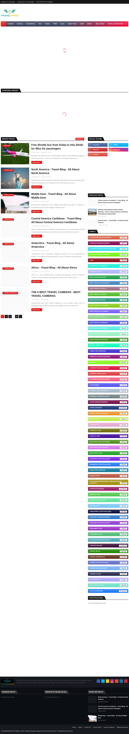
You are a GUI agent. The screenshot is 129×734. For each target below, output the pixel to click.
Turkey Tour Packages (108, 563)
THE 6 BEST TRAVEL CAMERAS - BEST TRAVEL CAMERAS (56, 294)
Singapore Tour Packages (108, 512)
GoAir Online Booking (108, 402)
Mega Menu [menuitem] (100, 24)
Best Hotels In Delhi (108, 289)
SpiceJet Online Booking (108, 517)
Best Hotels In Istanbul (108, 306)
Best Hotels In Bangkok (108, 283)
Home (74, 727)
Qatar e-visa (108, 495)
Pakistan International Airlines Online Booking (108, 482)
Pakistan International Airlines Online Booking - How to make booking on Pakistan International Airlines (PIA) (113, 212)
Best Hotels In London (108, 311)
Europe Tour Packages (108, 368)
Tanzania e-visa (108, 534)
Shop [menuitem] (82, 24)
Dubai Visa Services (108, 351)
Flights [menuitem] (11, 24)
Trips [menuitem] (55, 24)
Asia (108, 260)
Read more (36, 162)
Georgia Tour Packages (108, 397)
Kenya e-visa (108, 436)
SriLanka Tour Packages (108, 523)
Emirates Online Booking (108, 357)
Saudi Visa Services (108, 500)
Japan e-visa (108, 425)
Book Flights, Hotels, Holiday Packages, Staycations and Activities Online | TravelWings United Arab (42, 731)
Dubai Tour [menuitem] (72, 24)
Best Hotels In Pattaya (108, 334)
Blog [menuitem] (62, 24)
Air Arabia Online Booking (108, 238)
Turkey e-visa (108, 574)
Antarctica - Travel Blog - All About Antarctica (52, 245)
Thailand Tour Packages (108, 540)
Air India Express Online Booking (108, 249)
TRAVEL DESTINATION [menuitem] (115, 24)
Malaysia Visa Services (108, 448)
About (80, 727)
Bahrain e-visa (108, 272)
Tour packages (108, 546)
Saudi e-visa (108, 506)
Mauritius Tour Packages (108, 465)
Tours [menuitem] (47, 24)
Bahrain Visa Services (108, 266)
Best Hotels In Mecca (108, 317)
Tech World (35, 152)
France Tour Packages (108, 391)
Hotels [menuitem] (20, 24)
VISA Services (108, 580)
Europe (108, 363)
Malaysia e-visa (108, 453)
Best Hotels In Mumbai (108, 328)
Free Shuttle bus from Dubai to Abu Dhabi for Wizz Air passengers (57, 146)
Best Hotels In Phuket (108, 340)
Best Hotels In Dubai (108, 294)
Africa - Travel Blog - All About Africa (54, 267)
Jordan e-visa (108, 431)
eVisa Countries (108, 591)
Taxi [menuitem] (39, 24)
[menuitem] (3, 24)
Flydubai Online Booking (108, 380)
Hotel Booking (108, 408)
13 (16, 316)
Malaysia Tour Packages (108, 442)
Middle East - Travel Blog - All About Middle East (53, 195)
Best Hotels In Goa (108, 300)
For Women (108, 385)
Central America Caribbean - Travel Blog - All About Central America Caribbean (57, 220)
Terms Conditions (109, 727)
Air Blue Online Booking (108, 243)
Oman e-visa (108, 476)
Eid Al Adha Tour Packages (44, 2)
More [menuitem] (89, 24)
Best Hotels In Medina (108, 323)
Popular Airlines (108, 489)
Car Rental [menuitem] (30, 24)
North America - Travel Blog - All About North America (55, 171)
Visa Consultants (108, 585)
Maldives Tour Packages (108, 459)
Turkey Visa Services (108, 568)
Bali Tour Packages (108, 277)
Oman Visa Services (108, 470)
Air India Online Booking (108, 255)
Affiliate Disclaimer (122, 727)
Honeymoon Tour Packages (25, 2)
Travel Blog (108, 551)
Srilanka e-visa (108, 529)
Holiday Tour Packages (8, 2)
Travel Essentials (108, 557)
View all (79, 139)
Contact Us (87, 727)
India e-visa (108, 419)
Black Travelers (108, 345)
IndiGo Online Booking (108, 414)
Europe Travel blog (108, 374)
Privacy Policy (97, 727)
